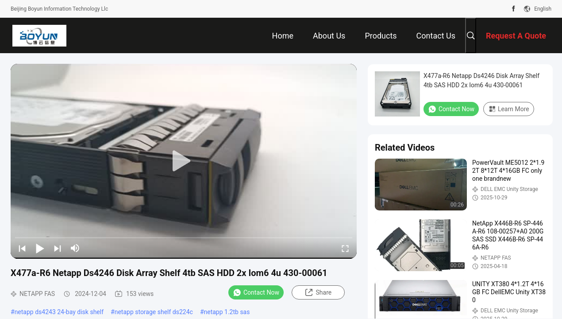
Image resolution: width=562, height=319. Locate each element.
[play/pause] (40, 248)
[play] (184, 161)
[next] (57, 248)
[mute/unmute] (75, 248)
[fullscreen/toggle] (345, 248)
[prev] (22, 248)
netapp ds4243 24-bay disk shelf (59, 311)
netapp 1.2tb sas (227, 311)
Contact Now (256, 292)
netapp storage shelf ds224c (154, 311)
